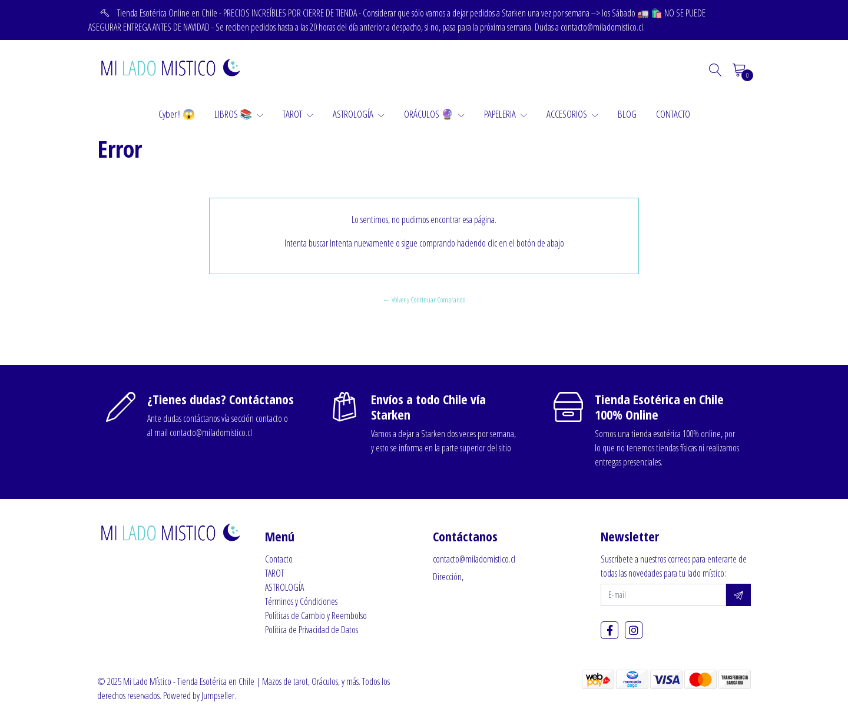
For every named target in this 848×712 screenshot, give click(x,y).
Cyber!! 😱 (176, 114)
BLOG (627, 114)
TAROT (298, 114)
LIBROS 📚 (238, 114)
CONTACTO (673, 114)
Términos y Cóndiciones (301, 601)
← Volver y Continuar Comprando (424, 299)
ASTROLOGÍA (359, 114)
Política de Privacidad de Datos (311, 629)
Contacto (279, 559)
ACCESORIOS (572, 114)
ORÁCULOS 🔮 (434, 114)
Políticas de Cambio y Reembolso (316, 615)
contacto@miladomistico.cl (474, 559)
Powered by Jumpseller (198, 695)
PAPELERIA (505, 114)
